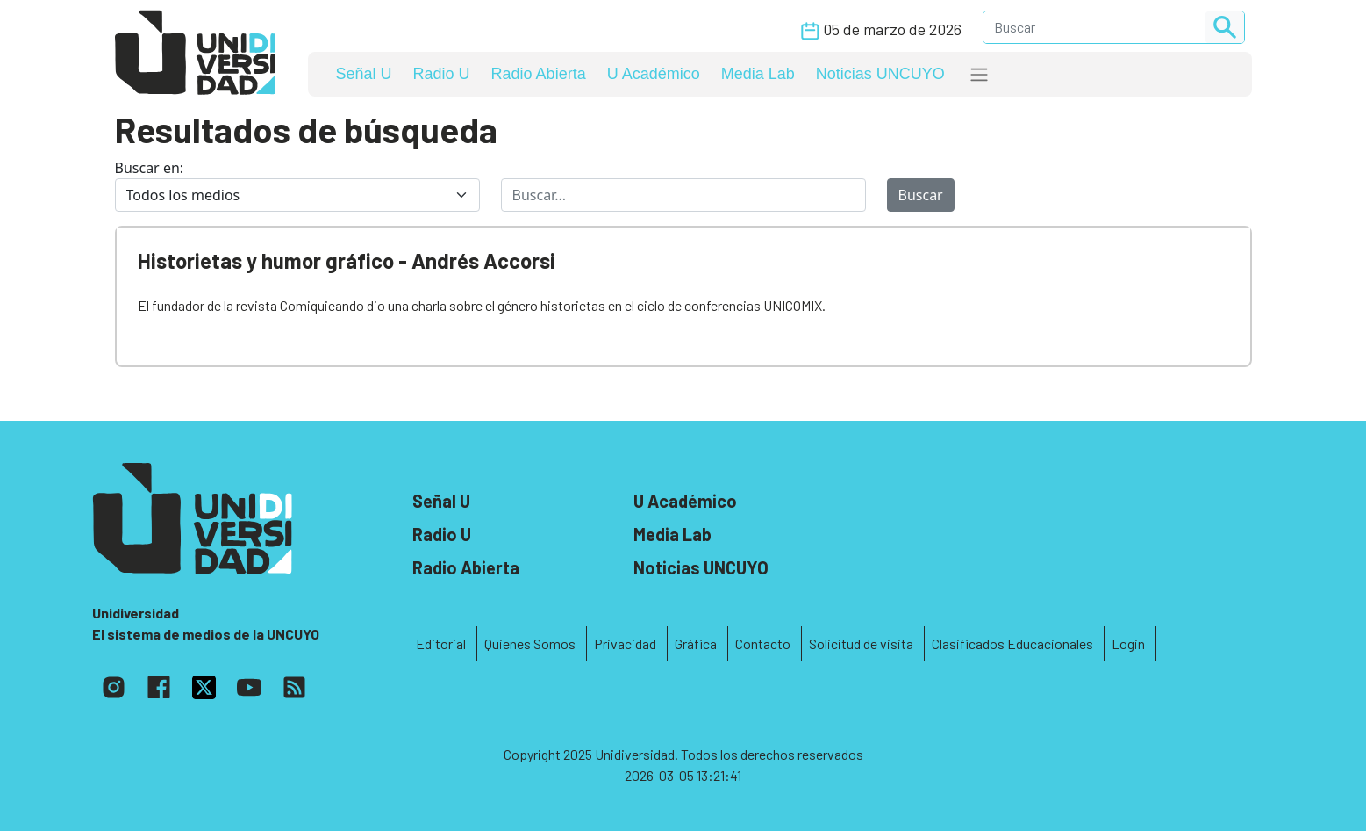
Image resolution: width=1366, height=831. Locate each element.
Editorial (441, 643)
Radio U (441, 74)
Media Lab (758, 74)
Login (1128, 643)
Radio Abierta (538, 74)
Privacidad (625, 643)
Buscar (920, 195)
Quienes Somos (530, 643)
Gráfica (696, 643)
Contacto (762, 643)
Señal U (364, 74)
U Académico (653, 74)
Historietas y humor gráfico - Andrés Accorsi (346, 260)
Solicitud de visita (861, 643)
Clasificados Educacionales (1012, 643)
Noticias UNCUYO (880, 74)
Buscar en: (149, 167)
